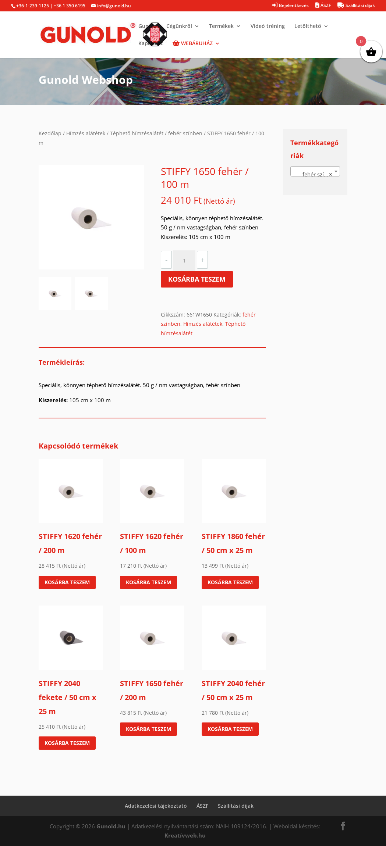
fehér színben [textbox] (315, 174)
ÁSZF (202, 805)
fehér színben (185, 133)
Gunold (147, 26)
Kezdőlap (50, 133)
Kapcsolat (150, 44)
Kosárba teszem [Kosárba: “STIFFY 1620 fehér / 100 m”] (148, 582)
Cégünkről (179, 26)
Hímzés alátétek (85, 133)
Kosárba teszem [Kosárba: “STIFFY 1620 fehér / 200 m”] (67, 582)
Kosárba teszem (197, 279)
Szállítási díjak (236, 805)
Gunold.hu (110, 826)
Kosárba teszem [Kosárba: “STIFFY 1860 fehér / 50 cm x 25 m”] (230, 582)
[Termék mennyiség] (184, 260)
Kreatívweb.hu (185, 835)
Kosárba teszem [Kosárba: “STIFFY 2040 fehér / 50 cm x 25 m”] (230, 728)
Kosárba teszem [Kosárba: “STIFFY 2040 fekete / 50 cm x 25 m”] (67, 742)
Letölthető (307, 26)
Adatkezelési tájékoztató (156, 805)
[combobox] (315, 171)
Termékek (221, 26)
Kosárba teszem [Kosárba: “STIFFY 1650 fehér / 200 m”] (148, 728)
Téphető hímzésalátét (136, 133)
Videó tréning (268, 26)
